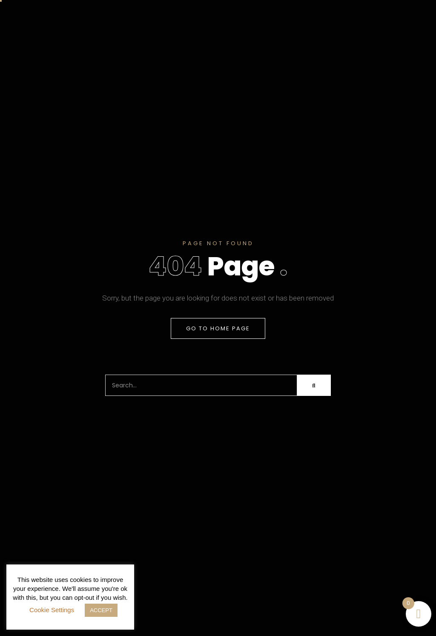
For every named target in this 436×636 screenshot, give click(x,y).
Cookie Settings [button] (51, 609)
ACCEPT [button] (101, 610)
